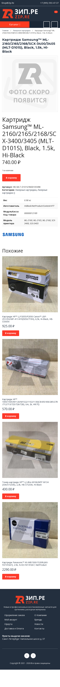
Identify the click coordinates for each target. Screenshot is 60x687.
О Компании (40, 615)
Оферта (8, 624)
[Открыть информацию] (54, 24)
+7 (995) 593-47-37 (49, 2)
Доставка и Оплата (14, 628)
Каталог (14, 24)
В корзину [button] (10, 333)
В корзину (11, 177)
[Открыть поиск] (46, 24)
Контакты (39, 628)
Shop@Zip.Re (7, 2)
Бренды (38, 619)
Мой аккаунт (10, 619)
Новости (38, 624)
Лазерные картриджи (25, 189)
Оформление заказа (14, 615)
